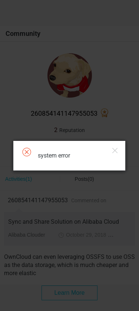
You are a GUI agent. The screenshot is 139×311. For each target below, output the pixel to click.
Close (115, 150)
